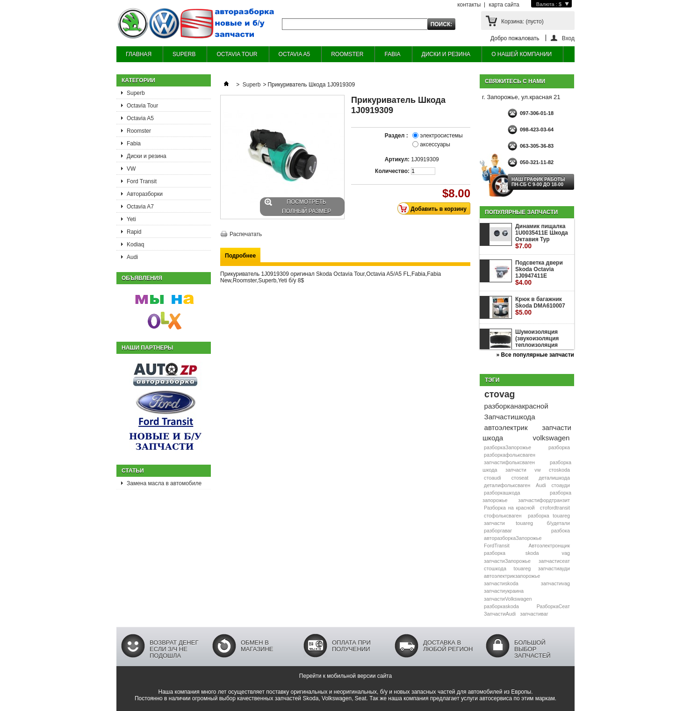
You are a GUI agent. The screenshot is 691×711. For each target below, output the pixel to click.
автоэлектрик (506, 427)
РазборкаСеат (553, 606)
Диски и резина (146, 156)
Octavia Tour (142, 105)
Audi (132, 257)
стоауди (560, 485)
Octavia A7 (140, 206)
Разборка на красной (509, 507)
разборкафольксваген (509, 455)
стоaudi (492, 478)
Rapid (134, 232)
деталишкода (554, 478)
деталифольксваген (507, 485)
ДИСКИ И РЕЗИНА (446, 54)
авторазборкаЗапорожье (512, 538)
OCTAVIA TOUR (236, 54)
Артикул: (397, 159)
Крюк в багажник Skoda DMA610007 (540, 306)
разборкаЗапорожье (507, 447)
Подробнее (240, 255)
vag (566, 553)
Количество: (392, 171)
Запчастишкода (509, 417)
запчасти (515, 470)
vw (537, 470)
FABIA (392, 54)
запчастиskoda (501, 583)
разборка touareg (549, 515)
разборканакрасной (516, 406)
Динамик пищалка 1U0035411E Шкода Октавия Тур (541, 236)
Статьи (133, 470)
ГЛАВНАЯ (138, 54)
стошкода (495, 568)
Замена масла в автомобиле (164, 483)
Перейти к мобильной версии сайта (345, 676)
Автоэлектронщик (549, 545)
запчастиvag (555, 583)
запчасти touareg (508, 523)
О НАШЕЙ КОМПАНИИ (521, 54)
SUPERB (184, 54)
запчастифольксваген (509, 462)
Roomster (139, 131)
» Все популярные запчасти (535, 355)
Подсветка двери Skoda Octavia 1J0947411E (539, 272)
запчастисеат (554, 561)
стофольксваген (502, 515)
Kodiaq (135, 244)
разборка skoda (511, 553)
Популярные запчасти (521, 212)
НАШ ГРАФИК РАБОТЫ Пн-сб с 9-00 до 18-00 (538, 182)
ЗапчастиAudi (500, 614)
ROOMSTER (347, 54)
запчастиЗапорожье (507, 561)
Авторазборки (145, 194)
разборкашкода (502, 493)
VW (131, 168)
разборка (559, 447)
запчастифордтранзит (544, 500)
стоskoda (559, 470)
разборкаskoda (501, 606)
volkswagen (551, 438)
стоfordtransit (555, 507)
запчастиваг (534, 614)
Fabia (134, 143)
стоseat (520, 478)
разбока (560, 530)
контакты (469, 4)
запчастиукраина (504, 591)
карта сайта (504, 4)
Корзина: (522, 21)
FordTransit (497, 545)
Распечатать (246, 234)
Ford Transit (142, 181)
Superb (136, 93)
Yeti (131, 219)
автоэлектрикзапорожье (512, 576)
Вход (568, 38)
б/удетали (558, 523)
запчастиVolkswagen (508, 599)
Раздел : (397, 135)
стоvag (499, 394)
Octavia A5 (140, 118)
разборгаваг (498, 530)
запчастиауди (554, 568)
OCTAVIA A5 (294, 54)
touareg (522, 568)
